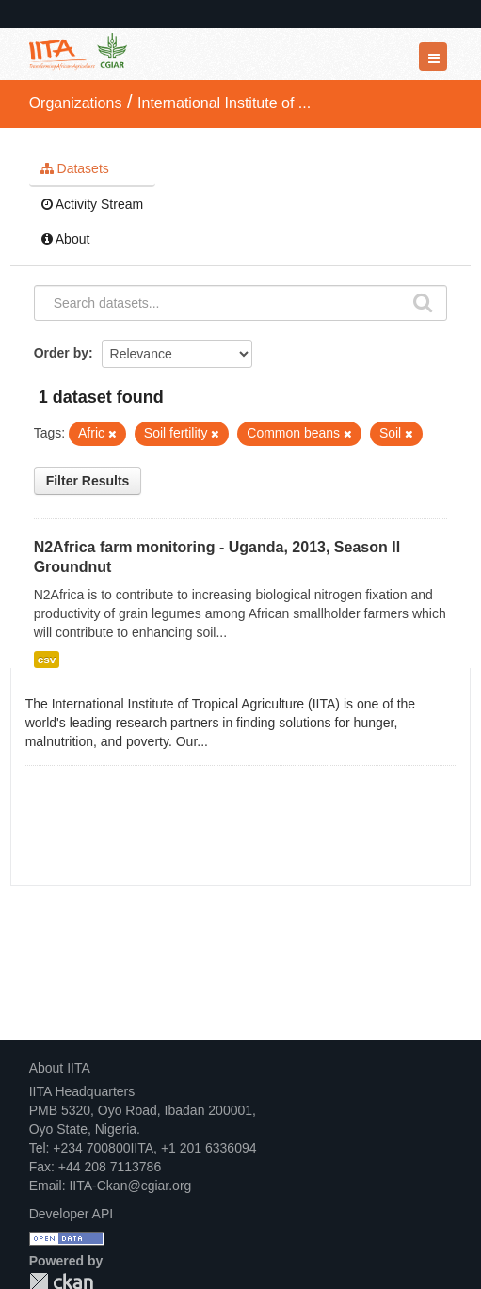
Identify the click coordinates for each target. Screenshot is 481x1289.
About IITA (59, 1067)
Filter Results (88, 480)
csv (47, 659)
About (65, 239)
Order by (61, 352)
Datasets (74, 168)
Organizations (75, 103)
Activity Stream (92, 204)
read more (242, 741)
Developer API (71, 1213)
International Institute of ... (224, 103)
